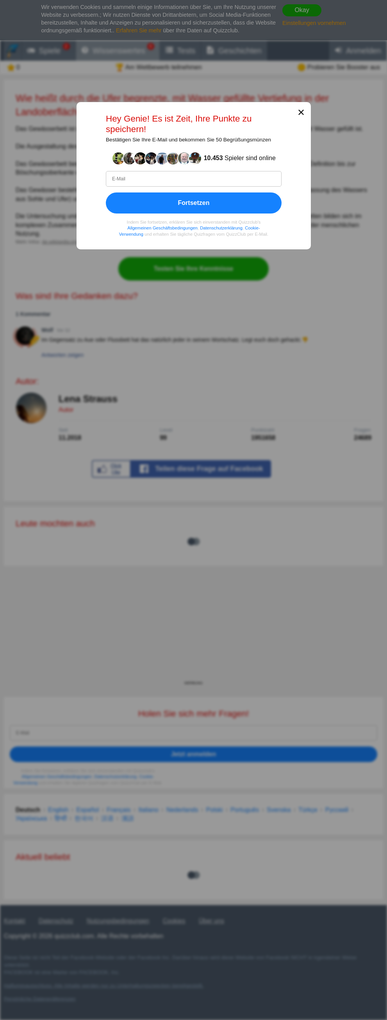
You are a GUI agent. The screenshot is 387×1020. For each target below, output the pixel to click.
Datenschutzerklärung (221, 228)
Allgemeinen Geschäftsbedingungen (162, 228)
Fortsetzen (193, 202)
